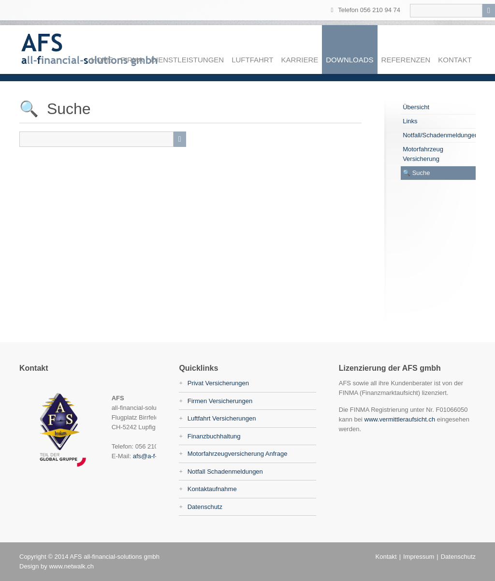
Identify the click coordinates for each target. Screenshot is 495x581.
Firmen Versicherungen (220, 401)
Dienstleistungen (187, 60)
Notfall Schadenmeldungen (225, 471)
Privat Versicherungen (218, 383)
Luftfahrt (252, 60)
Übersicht (416, 107)
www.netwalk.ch (71, 566)
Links (410, 121)
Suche (421, 172)
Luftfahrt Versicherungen (222, 418)
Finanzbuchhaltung (214, 436)
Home (102, 60)
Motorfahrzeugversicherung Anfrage (238, 453)
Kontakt (455, 60)
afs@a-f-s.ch (151, 456)
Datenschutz (205, 506)
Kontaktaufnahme (212, 489)
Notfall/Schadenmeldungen (439, 135)
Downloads (349, 60)
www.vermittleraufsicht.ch (400, 419)
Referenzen (406, 60)
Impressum (418, 556)
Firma (132, 60)
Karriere (300, 60)
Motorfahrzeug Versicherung (423, 153)
